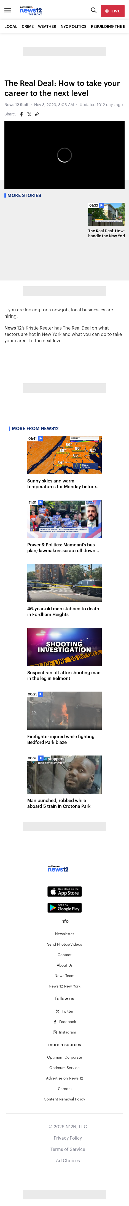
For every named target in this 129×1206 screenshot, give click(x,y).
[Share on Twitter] (29, 114)
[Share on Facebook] (21, 114)
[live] (113, 11)
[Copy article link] (37, 114)
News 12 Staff (16, 105)
